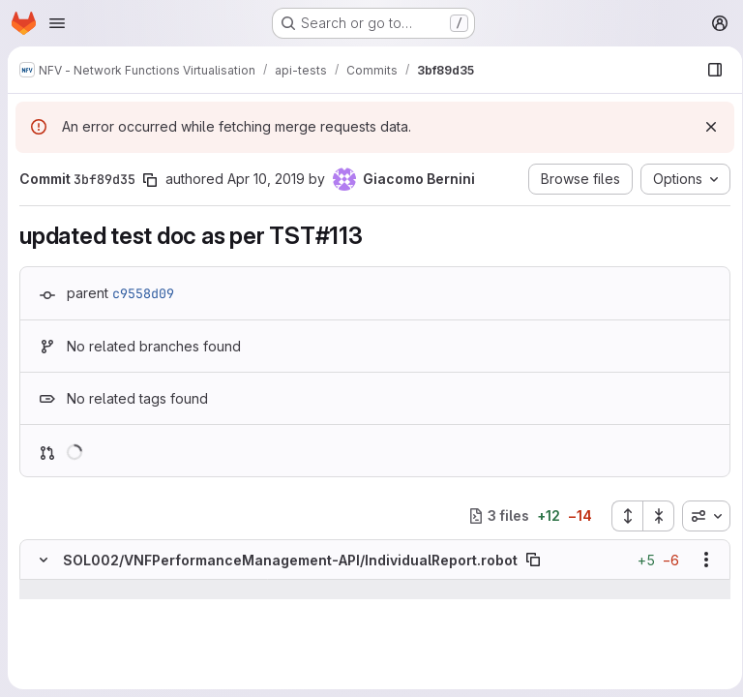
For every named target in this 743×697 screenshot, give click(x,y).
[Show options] (699, 559)
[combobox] (699, 515)
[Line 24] (41, 647)
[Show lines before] (68, 589)
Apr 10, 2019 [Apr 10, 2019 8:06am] (266, 178)
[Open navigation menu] (57, 23)
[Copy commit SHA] (150, 180)
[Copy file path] (533, 559)
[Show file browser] (708, 69)
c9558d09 (143, 293)
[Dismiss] (704, 126)
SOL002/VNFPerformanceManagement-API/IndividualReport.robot (290, 560)
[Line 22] (41, 609)
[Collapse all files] (652, 515)
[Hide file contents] (43, 559)
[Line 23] (41, 628)
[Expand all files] (620, 515)
